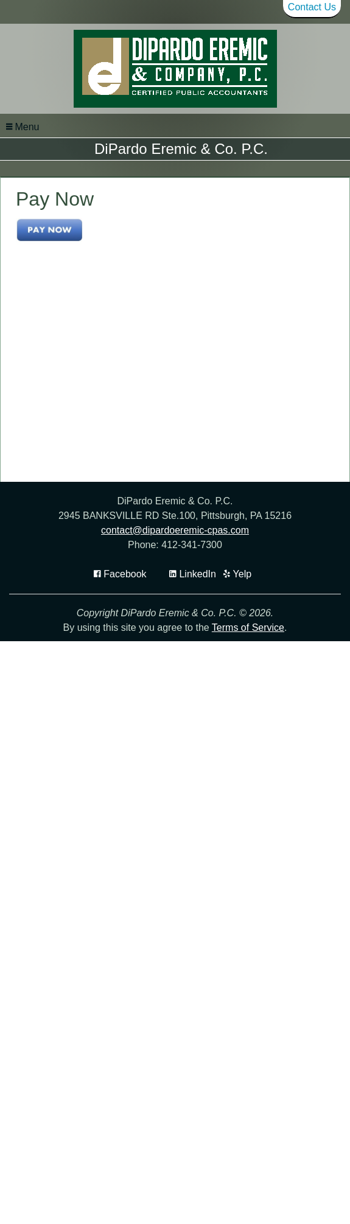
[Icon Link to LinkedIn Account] (192, 654)
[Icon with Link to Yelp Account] (237, 654)
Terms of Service (248, 708)
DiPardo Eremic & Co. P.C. (181, 149)
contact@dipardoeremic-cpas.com (175, 610)
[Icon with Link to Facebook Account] (120, 654)
